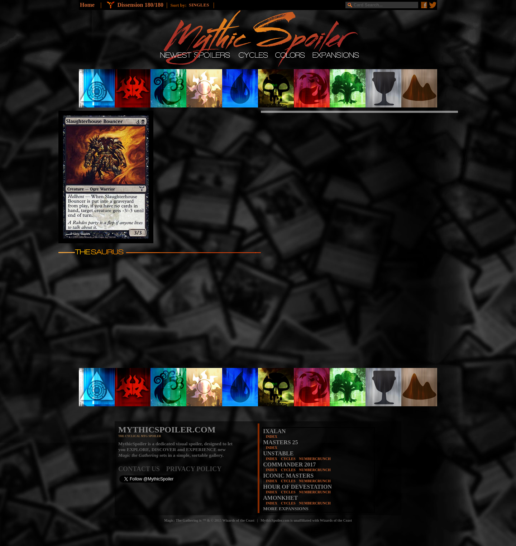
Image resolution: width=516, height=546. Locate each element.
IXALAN (274, 431)
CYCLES (288, 459)
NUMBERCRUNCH (315, 459)
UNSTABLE (278, 453)
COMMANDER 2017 (289, 464)
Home (87, 5)
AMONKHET (280, 498)
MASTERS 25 (280, 442)
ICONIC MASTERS (288, 476)
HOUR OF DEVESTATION (297, 487)
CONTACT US (142, 469)
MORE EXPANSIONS (286, 508)
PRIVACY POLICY (194, 469)
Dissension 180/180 (140, 5)
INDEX (271, 437)
